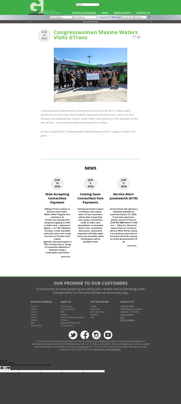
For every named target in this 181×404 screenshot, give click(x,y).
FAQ (62, 312)
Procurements (127, 314)
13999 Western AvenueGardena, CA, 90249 (131, 310)
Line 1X (34, 306)
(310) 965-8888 (127, 306)
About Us (66, 301)
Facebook (139, 4)
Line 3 (33, 312)
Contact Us (143, 12)
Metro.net (95, 309)
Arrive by (117, 17)
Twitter (134, 4)
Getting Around (99, 301)
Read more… (66, 256)
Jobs (122, 317)
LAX (92, 317)
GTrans (36, 7)
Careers (64, 314)
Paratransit (36, 325)
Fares (104, 12)
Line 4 (33, 314)
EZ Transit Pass (97, 312)
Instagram (143, 4)
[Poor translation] (7, 368)
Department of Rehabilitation (107, 349)
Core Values (66, 306)
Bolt (33, 322)
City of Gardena (127, 320)
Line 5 (33, 317)
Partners (94, 314)
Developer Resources (71, 322)
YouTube (148, 4)
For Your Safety (68, 309)
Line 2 (33, 309)
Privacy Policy (67, 325)
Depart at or (105, 17)
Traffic (93, 306)
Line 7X (34, 320)
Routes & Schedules (84, 12)
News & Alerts (122, 12)
